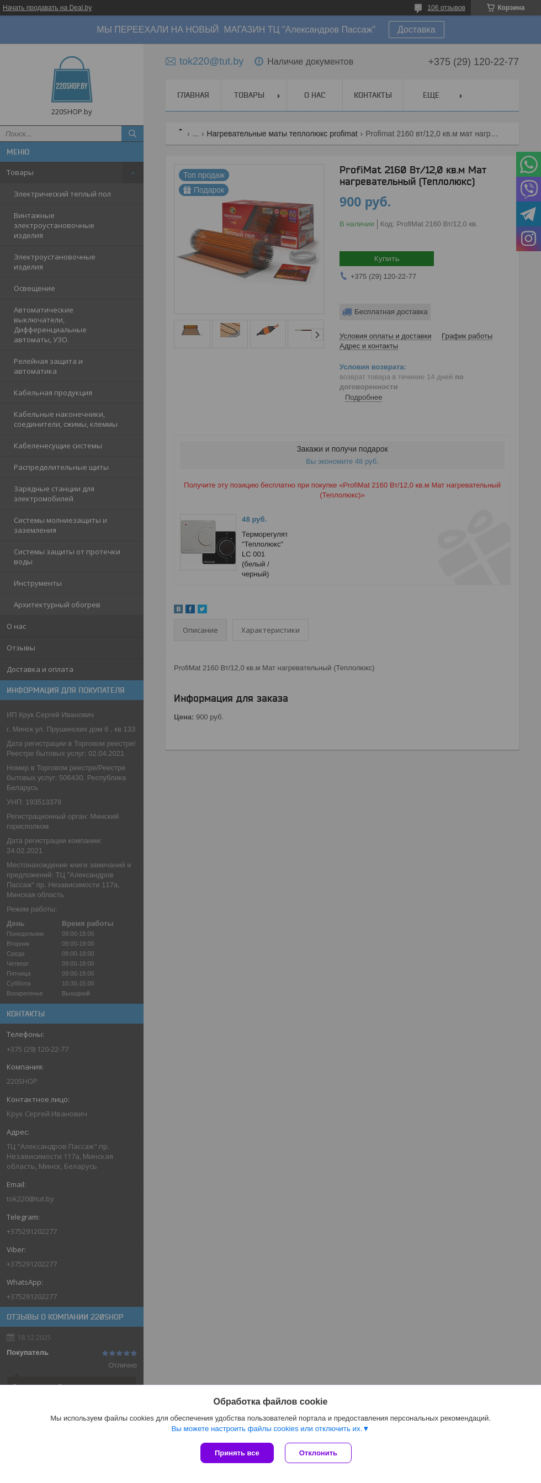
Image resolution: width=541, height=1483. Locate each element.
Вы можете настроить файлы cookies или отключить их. (266, 1428)
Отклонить (318, 1453)
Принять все (237, 1453)
